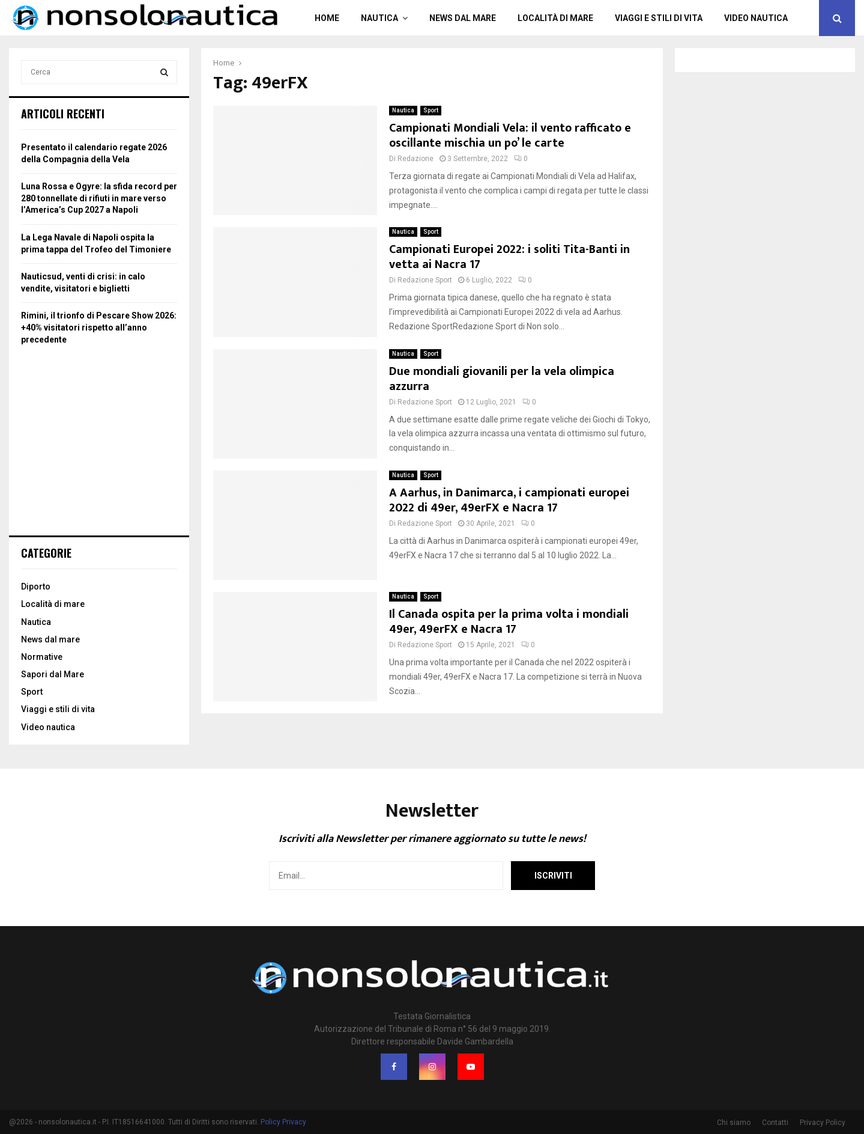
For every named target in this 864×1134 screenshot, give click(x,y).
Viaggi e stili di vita (658, 18)
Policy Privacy (283, 1122)
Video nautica (756, 18)
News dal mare (462, 18)
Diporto (35, 586)
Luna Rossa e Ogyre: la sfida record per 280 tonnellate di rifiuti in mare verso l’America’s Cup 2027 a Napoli (99, 198)
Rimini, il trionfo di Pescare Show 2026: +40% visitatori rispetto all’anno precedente (99, 327)
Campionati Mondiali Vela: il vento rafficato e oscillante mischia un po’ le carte (510, 135)
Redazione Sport (424, 280)
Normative (41, 657)
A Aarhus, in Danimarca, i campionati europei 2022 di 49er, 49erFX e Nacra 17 (509, 500)
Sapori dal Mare (52, 674)
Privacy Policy (822, 1122)
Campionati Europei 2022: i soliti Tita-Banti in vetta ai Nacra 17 (509, 257)
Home (327, 18)
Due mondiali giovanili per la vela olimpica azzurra (501, 379)
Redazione (415, 158)
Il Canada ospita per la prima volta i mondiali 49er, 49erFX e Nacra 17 (509, 621)
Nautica (379, 18)
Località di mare (555, 18)
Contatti (775, 1122)
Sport (430, 110)
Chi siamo (734, 1122)
